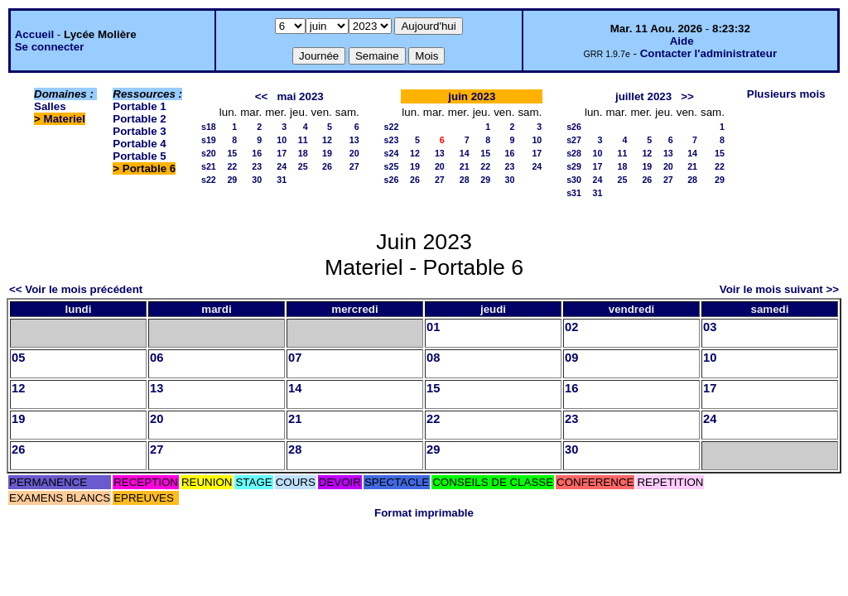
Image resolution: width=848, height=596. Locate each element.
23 (257, 166)
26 (327, 166)
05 (18, 357)
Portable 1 (139, 106)
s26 (391, 180)
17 (282, 153)
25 (303, 166)
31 (282, 180)
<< (261, 96)
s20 (208, 153)
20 (354, 153)
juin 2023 (471, 96)
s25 (391, 166)
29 (232, 180)
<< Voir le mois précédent (75, 289)
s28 (573, 153)
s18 (208, 127)
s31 (573, 193)
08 (433, 357)
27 (354, 166)
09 (571, 357)
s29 (573, 166)
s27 (573, 140)
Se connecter (49, 47)
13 (354, 140)
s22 (208, 180)
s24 (391, 153)
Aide (682, 41)
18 (303, 153)
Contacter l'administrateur (708, 53)
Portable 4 (139, 143)
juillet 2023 (643, 96)
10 (282, 140)
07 (294, 357)
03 (709, 327)
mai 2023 (300, 96)
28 (465, 180)
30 (257, 180)
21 (465, 166)
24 (282, 166)
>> (687, 96)
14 (465, 153)
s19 (208, 140)
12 (327, 140)
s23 (391, 140)
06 (156, 357)
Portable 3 (139, 131)
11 (303, 140)
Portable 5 (139, 156)
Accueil (34, 34)
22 (232, 166)
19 (327, 153)
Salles (50, 106)
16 (257, 153)
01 (433, 327)
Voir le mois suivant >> (779, 289)
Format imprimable (424, 513)
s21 (208, 166)
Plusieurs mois (786, 94)
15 (232, 153)
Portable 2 (139, 119)
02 (571, 327)
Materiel (64, 119)
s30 (573, 180)
